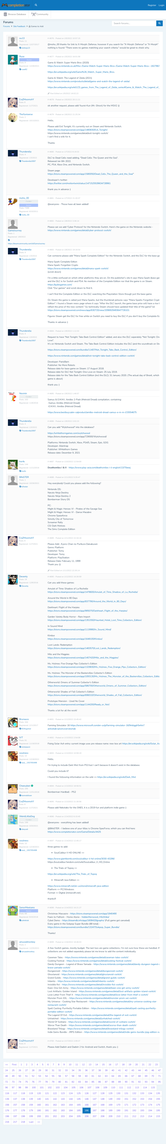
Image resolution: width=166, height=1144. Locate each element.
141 (47, 1099)
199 (31, 1116)
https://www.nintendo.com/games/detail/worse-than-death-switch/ (102, 1026)
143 (63, 1099)
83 (79, 1082)
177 (15, 1111)
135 (158, 1094)
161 (47, 1105)
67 (132, 1076)
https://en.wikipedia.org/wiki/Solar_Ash (141, 744)
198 (23, 1116)
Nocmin (23, 394)
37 (93, 1071)
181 (47, 1111)
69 (146, 1076)
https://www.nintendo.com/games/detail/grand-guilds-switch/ (94, 978)
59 (79, 1076)
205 (79, 1116)
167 (94, 1105)
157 (15, 1105)
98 (19, 1088)
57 (66, 1076)
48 (6, 1076)
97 (13, 1088)
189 (110, 1111)
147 (94, 1099)
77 (39, 1082)
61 (93, 1076)
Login (161, 5)
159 (31, 1105)
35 (79, 1071)
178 (23, 1111)
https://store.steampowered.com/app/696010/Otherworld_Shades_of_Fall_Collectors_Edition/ (95, 695)
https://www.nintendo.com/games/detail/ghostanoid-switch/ (92, 975)
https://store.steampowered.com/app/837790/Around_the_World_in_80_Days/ (87, 602)
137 (15, 1099)
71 (159, 1076)
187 (94, 1111)
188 (102, 1111)
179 (31, 1111)
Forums (6, 27)
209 (110, 1116)
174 (150, 1105)
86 (99, 1082)
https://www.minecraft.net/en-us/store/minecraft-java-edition (78, 886)
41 (119, 1071)
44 (139, 1071)
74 (19, 1082)
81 (66, 1082)
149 (110, 1099)
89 (119, 1082)
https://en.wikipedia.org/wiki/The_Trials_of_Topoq (72, 874)
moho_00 (24, 198)
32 (59, 1071)
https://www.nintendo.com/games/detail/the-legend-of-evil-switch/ (103, 1015)
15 (103, 1065)
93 (146, 1082)
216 (7, 1122)
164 (71, 1105)
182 (55, 1111)
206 (87, 1116)
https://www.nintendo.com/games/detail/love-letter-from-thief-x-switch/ (111, 995)
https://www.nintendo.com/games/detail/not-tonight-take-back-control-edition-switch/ (91, 356)
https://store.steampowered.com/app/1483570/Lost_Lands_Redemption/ (84, 648)
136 (7, 1099)
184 (71, 1111)
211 (126, 1116)
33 (66, 1071)
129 (110, 1094)
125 (79, 1094)
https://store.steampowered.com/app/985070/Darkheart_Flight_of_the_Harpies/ (87, 611)
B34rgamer (25, 729)
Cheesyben (24, 786)
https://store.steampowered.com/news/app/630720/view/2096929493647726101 (88, 310)
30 (46, 1071)
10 (70, 1065)
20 (136, 1065)
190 (118, 1111)
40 (113, 1071)
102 (50, 1088)
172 (134, 1105)
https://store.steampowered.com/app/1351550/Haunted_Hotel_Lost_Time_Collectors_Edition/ (95, 620)
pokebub (24, 921)
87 (106, 1082)
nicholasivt (24, 748)
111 (121, 1088)
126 (87, 1094)
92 (139, 1082)
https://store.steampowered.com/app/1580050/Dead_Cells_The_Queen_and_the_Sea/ (90, 174)
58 (73, 1076)
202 (55, 1116)
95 (159, 1082)
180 (39, 1111)
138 (23, 1099)
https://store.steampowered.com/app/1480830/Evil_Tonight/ (78, 130)
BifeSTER (24, 477)
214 (150, 1116)
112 (129, 1088)
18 (123, 1065)
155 (158, 1099)
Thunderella (25, 152)
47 (159, 1071)
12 (83, 1065)
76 (33, 1082)
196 (7, 1116)
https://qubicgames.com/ (60, 285)
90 (126, 1082)
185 (79, 1111)
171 (126, 1105)
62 (99, 1076)
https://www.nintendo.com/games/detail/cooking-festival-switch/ (99, 961)
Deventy (23, 577)
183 (63, 1111)
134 (150, 1094)
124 (71, 1094)
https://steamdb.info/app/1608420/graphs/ (83, 921)
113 (137, 1088)
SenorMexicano (27, 908)
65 (119, 1076)
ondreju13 (24, 48)
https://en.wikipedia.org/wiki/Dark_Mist (116, 777)
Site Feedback (19, 27)
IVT (21, 738)
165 (79, 1105)
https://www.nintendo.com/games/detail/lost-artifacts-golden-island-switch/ (117, 992)
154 (150, 1099)
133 (142, 1094)
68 (139, 1076)
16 (110, 1065)
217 (15, 1122)
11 (76, 1065)
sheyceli (23, 830)
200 (39, 1116)
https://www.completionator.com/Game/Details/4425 (74, 832)
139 (31, 1099)
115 (153, 1088)
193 (142, 1111)
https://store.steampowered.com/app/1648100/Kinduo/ (75, 639)
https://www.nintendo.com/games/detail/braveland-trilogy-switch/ (100, 1029)
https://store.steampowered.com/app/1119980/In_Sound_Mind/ (79, 630)
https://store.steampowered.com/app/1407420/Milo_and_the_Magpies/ (83, 658)
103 (57, 1088)
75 (26, 1082)
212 (134, 1116)
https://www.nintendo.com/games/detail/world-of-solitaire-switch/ (101, 1022)
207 (94, 1116)
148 (102, 1099)
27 (26, 1071)
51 (26, 1076)
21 (143, 1065)
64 (113, 1076)
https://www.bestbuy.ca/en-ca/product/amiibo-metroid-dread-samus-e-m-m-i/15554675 (92, 413)
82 (73, 1082)
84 (86, 1082)
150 (118, 1099)
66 (126, 1076)
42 (126, 1071)
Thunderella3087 (27, 162)
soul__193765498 (28, 763)
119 (31, 1094)
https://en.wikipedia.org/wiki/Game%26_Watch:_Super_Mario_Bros (81, 72)
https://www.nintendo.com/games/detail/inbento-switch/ (86, 982)
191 (126, 1111)
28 (33, 1071)
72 (6, 1082)
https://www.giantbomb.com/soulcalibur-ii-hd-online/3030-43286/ (81, 859)
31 (53, 1071)
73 (13, 1082)
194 (150, 1111)
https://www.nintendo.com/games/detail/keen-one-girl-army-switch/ (105, 988)
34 (73, 1071)
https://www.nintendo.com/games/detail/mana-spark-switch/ (78, 269)
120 (39, 1094)
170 (118, 1105)
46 (152, 1071)
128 (102, 1094)
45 (146, 1071)
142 (55, 1099)
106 (81, 1088)
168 (102, 1105)
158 (23, 1105)
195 (158, 1111)
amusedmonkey (27, 942)
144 (71, 1099)
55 (53, 1076)
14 (96, 1065)
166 (87, 1105)
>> (38, 1122)
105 (73, 1088)
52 (33, 1076)
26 (19, 1071)
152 (134, 1099)
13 (90, 1065)
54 (46, 1076)
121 (47, 1094)
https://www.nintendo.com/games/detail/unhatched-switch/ (90, 1019)
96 (6, 1088)
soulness (23, 753)
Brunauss (24, 719)
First (14, 1065)
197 (15, 1116)
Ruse (21, 57)
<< (6, 1065)
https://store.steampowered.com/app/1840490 (93, 914)
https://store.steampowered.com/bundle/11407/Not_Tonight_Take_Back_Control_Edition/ (92, 350)
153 (142, 1099)
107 (89, 1088)
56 (59, 1076)
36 (86, 1071)
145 (79, 1099)
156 (7, 1105)
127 (94, 1094)
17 (116, 1065)
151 (126, 1099)
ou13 (21, 39)
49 (13, 1076)
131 (126, 1094)
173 (142, 1105)
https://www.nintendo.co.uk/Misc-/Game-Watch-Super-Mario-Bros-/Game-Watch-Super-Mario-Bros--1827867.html (106, 66)
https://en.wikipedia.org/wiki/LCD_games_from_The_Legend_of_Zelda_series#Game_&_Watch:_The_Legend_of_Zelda (106, 88)
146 (87, 1099)
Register (152, 5)
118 (23, 1094)
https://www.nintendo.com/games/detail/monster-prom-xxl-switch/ (103, 998)
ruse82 (23, 70)
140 (39, 1099)
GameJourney (15, 231)
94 (152, 1082)
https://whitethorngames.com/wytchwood (69, 433)
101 (42, 1088)
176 (7, 1111)
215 (158, 1116)
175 (158, 1105)
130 (118, 1094)
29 (39, 1071)
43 (132, 1071)
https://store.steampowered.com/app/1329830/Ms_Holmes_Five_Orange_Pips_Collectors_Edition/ (97, 667)
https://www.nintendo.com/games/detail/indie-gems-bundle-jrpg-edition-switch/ (124, 1032)
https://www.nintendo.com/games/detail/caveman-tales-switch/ (96, 958)
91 (132, 1082)
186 (87, 1111)
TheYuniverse (26, 115)
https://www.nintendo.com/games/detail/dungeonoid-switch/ (92, 971)
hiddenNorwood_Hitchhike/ (95, 917)
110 (113, 1088)
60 (86, 1076)
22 (149, 1065)
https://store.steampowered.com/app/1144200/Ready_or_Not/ (79, 705)
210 (118, 1116)
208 (102, 1116)
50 (19, 1076)
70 (152, 1076)
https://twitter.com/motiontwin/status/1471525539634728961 (79, 184)
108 (97, 1088)
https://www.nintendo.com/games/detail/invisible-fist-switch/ (92, 985)
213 (142, 1116)
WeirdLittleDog (27, 817)
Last (31, 1122)
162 (55, 1105)
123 (63, 1094)
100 (34, 1088)
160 (39, 1105)
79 (53, 1082)
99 (26, 1088)
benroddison (25, 796)
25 (13, 1071)
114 (145, 1088)
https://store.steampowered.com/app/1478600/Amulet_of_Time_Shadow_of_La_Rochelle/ (93, 592)
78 (46, 1082)
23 (156, 1065)
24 (6, 1071)
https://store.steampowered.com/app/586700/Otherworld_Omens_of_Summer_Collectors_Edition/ (97, 686)
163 (63, 1105)
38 (99, 1071)
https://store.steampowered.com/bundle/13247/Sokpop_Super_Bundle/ (83, 928)
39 (106, 1071)
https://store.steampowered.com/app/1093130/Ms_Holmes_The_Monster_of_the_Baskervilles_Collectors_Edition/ (105, 677)
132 (134, 1094)
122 (55, 1094)
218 (23, 1122)
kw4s (22, 462)
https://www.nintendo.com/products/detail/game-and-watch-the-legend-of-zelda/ (89, 82)
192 (134, 1111)
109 (105, 1088)
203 (63, 1116)
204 (71, 1116)
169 (110, 1105)
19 (130, 1065)
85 (93, 1082)
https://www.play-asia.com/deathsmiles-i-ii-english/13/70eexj (99, 468)
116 (7, 1094)
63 (106, 1076)
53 (39, 1076)
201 (47, 1116)
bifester (23, 487)
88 (113, 1082)
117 (15, 1094)
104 (65, 1088)
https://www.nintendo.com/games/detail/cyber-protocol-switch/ (79, 231)
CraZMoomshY (26, 100)
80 (59, 1082)
